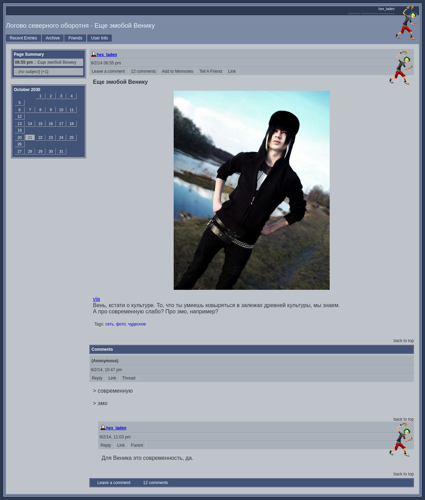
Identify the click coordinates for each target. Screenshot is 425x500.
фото (121, 324)
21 (30, 137)
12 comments (144, 71)
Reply (97, 378)
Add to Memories (178, 71)
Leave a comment (108, 71)
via (96, 299)
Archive (53, 38)
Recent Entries (23, 38)
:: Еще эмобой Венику (45, 62)
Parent (137, 445)
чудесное (137, 324)
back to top (403, 340)
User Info (99, 38)
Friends (75, 38)
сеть (109, 324)
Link (232, 71)
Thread (129, 378)
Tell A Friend (211, 71)
